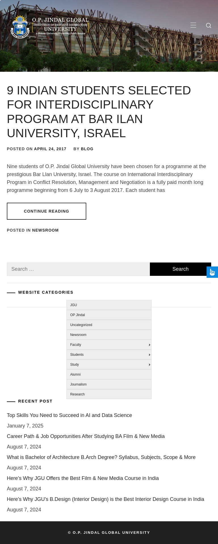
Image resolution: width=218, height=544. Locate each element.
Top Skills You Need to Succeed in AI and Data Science (69, 415)
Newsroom (45, 230)
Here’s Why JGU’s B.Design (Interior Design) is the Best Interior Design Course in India (105, 499)
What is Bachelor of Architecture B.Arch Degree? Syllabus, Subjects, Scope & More (101, 457)
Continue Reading (46, 211)
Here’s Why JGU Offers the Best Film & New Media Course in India (83, 478)
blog (87, 149)
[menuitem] (107, 304)
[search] (208, 25)
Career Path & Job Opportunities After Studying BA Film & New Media (86, 436)
